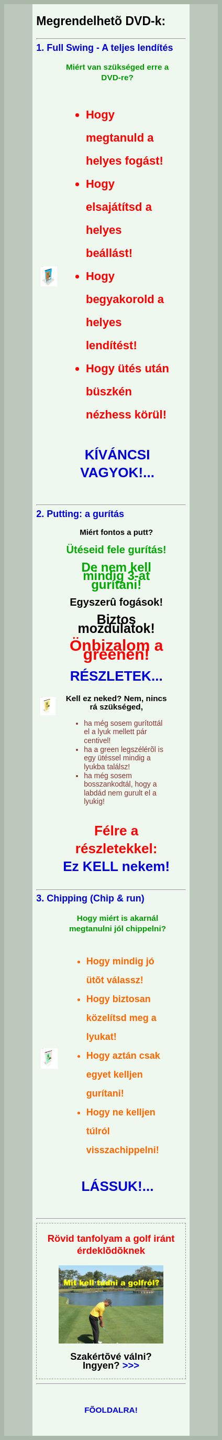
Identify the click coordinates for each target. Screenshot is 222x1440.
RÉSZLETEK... (116, 676)
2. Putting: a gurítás (80, 514)
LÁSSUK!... (118, 1186)
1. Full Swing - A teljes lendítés (104, 47)
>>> (129, 1365)
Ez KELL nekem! (116, 866)
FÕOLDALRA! (111, 1409)
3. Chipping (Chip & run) (90, 898)
